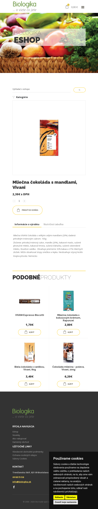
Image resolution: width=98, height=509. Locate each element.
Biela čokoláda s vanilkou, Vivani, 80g (29, 368)
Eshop (15, 432)
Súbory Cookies (19, 459)
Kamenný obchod (20, 442)
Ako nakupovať (19, 439)
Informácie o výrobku (27, 224)
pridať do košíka (27, 210)
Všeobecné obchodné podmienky (27, 452)
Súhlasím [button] (59, 497)
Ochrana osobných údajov (24, 455)
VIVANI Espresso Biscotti (29, 315)
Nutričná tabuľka (53, 224)
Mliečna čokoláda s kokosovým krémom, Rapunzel (68, 318)
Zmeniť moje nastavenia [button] (65, 502)
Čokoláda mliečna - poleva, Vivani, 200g (68, 368)
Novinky (16, 435)
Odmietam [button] (71, 497)
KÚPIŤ (29, 332)
